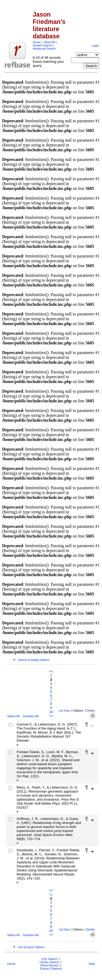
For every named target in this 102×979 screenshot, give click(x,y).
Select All (13, 716)
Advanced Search (44, 48)
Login (95, 45)
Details (90, 710)
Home (37, 42)
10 (51, 712)
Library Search (49, 962)
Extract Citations (51, 968)
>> (51, 716)
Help (92, 963)
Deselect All (31, 716)
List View (64, 710)
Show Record (49, 965)
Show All (49, 42)
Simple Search (42, 45)
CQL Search (49, 958)
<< (51, 671)
